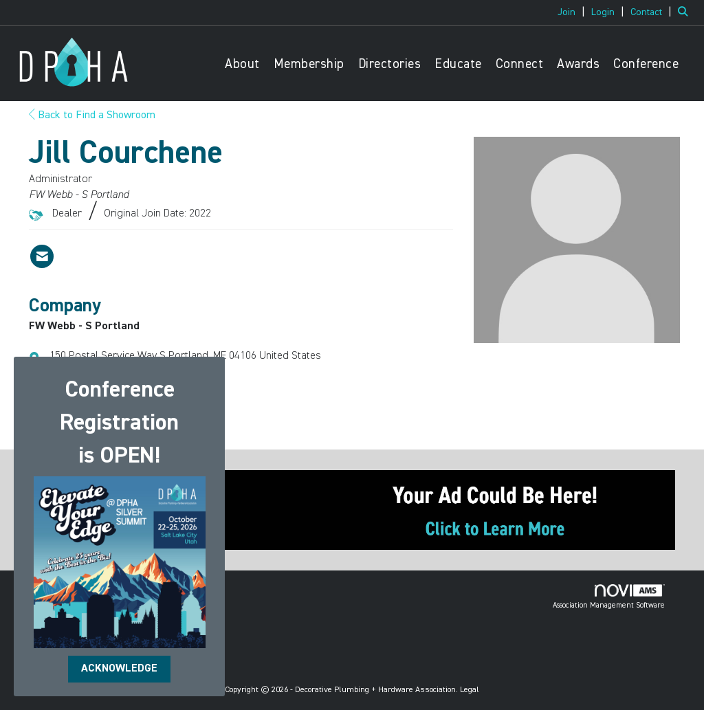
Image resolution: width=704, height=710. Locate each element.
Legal (469, 690)
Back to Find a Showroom (92, 115)
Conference (646, 64)
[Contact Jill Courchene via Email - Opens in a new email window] (42, 256)
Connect (520, 64)
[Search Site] (686, 12)
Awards (578, 64)
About (242, 64)
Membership (309, 64)
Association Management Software (609, 596)
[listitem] (573, 12)
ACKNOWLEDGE (119, 668)
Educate (458, 64)
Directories (389, 64)
